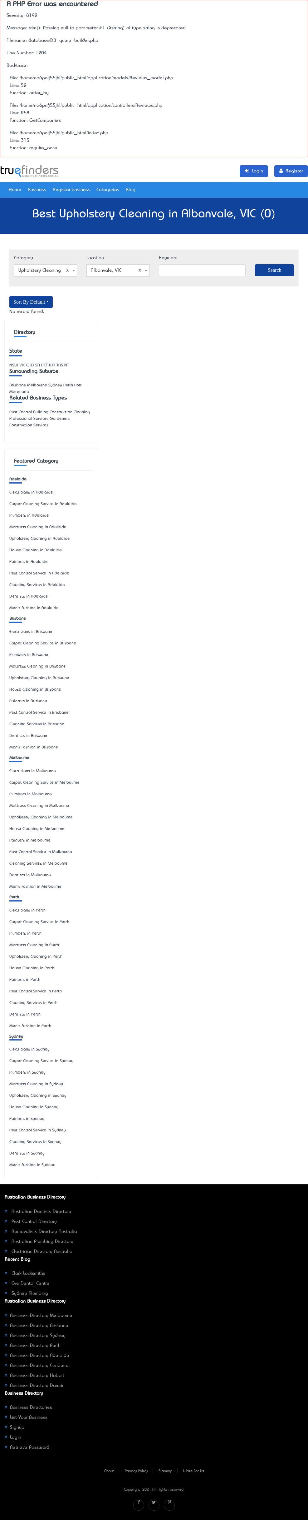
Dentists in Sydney (27, 1153)
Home (15, 190)
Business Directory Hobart (34, 1375)
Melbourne (19, 758)
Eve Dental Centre (27, 1283)
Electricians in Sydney (29, 1049)
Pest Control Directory (31, 1221)
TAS (59, 365)
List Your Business (26, 1417)
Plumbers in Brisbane (28, 655)
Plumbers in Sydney (27, 1072)
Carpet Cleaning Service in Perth (39, 922)
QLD (30, 365)
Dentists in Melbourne (30, 875)
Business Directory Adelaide (37, 1356)
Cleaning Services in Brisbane (36, 724)
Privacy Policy (136, 1471)
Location (95, 258)
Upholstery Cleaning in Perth (35, 957)
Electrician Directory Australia (38, 1251)
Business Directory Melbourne (38, 1316)
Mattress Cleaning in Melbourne (39, 806)
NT (66, 365)
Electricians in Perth (27, 910)
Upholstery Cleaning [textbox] (43, 270)
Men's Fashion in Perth (30, 1026)
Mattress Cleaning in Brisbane (37, 666)
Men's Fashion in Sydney (32, 1165)
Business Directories (28, 1407)
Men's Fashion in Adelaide (34, 608)
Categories (107, 190)
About (109, 1471)
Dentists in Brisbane (28, 736)
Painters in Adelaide (28, 562)
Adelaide (18, 479)
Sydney (16, 1037)
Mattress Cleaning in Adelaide (37, 527)
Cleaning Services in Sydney (35, 1142)
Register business (71, 190)
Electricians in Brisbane (30, 632)
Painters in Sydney (26, 1119)
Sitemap (165, 1471)
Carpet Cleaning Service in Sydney (41, 1061)
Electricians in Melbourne (32, 771)
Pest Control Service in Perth (35, 991)
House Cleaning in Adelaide (35, 550)
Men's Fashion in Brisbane (33, 747)
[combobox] (45, 270)
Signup (14, 1427)
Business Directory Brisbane (36, 1326)
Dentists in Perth (25, 1014)
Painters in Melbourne (30, 840)
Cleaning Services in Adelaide (37, 585)
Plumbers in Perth (25, 933)
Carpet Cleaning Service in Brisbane (42, 643)
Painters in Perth (24, 980)
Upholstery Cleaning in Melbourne (41, 817)
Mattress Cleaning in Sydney (36, 1084)
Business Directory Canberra (37, 1366)
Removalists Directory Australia (41, 1231)
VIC (22, 365)
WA (52, 365)
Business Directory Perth (33, 1346)
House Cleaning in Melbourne (37, 829)
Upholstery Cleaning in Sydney (37, 1096)
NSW (13, 365)
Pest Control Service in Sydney (37, 1130)
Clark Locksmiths (25, 1273)
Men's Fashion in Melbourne (35, 887)
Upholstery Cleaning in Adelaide (39, 539)
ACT (44, 365)
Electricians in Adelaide (31, 492)
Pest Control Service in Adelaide (39, 573)
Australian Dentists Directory (38, 1212)
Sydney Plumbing (26, 1293)
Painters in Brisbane (28, 701)
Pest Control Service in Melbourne (40, 852)
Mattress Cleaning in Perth (34, 945)
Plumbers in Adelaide (29, 516)
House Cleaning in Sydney (33, 1107)
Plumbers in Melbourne (30, 794)
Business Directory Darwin (35, 1385)
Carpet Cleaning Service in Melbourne (44, 783)
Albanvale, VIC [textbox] (116, 270)
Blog (130, 190)
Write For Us (193, 1471)
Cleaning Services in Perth (33, 1003)
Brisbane (17, 619)
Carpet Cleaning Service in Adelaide (43, 504)
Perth (14, 897)
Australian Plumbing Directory (39, 1241)
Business (37, 190)
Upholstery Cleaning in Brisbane (39, 678)
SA (37, 365)
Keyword (168, 258)
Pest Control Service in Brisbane (39, 713)
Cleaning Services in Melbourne (38, 864)
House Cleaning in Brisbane (35, 690)
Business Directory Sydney (35, 1336)
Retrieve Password (27, 1447)
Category (23, 258)
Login (13, 1437)
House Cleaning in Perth (31, 968)
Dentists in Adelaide (28, 596)
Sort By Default (29, 302)
